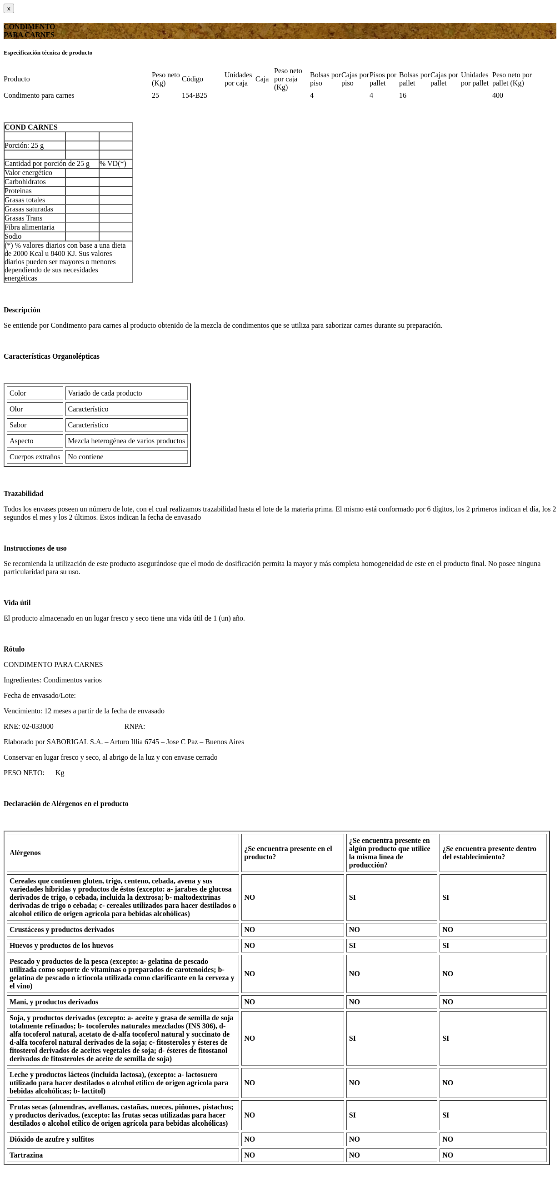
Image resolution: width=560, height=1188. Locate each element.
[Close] (9, 8)
